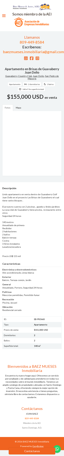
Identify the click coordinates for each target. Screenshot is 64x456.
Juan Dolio (38, 76)
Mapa (18, 107)
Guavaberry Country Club (18, 76)
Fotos (8, 107)
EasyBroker (38, 446)
